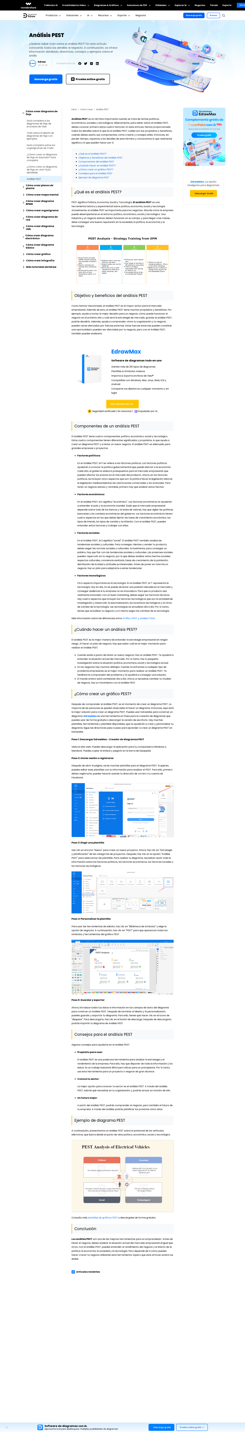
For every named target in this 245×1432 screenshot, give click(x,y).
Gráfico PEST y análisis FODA (139, 618)
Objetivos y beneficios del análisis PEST (101, 157)
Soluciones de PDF (139, 5)
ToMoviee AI (50, 5)
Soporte (227, 5)
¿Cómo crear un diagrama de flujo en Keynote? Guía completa (42, 157)
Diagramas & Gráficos (108, 5)
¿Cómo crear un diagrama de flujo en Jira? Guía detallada (42, 169)
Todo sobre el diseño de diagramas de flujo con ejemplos (40, 136)
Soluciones (74, 15)
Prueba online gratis (88, 79)
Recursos (105, 15)
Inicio (74, 109)
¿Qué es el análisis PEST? (93, 153)
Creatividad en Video (75, 5)
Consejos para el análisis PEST (96, 173)
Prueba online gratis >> (192, 1427)
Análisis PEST (34, 179)
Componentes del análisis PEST (96, 161)
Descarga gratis (194, 15)
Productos (54, 15)
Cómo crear (86, 109)
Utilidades (162, 5)
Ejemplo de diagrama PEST (94, 177)
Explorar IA (182, 5)
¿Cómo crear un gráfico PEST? (96, 169)
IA (90, 15)
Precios (213, 15)
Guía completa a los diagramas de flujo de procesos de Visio (39, 123)
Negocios (200, 5)
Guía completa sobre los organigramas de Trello (41, 147)
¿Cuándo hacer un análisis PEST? (97, 165)
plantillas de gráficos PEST (103, 1217)
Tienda (214, 5)
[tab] (41, 113)
